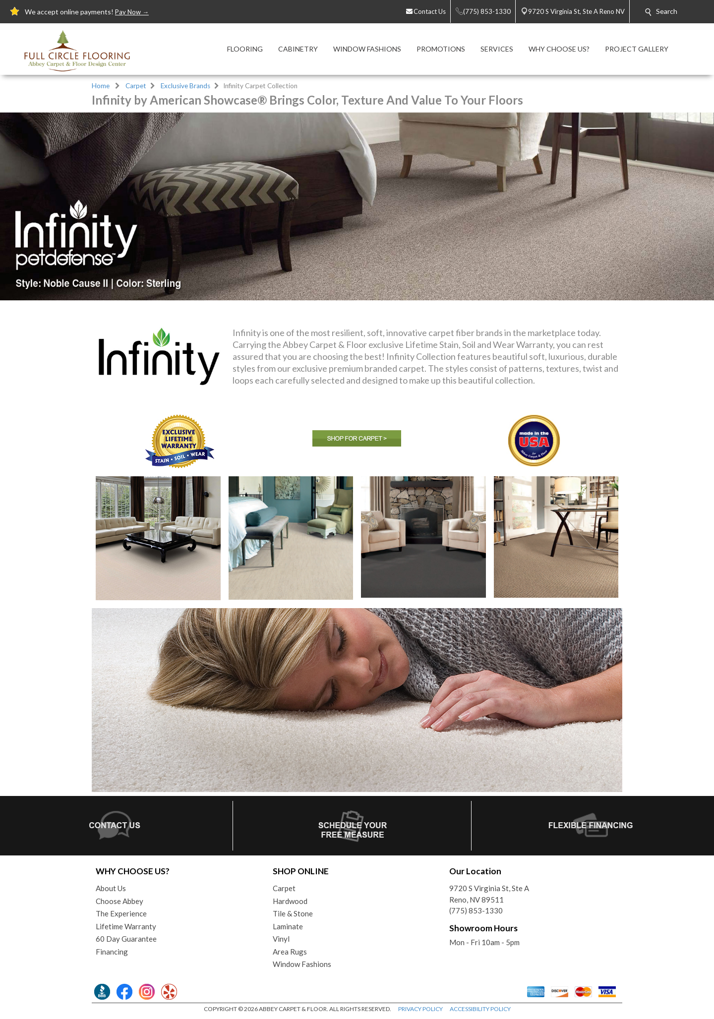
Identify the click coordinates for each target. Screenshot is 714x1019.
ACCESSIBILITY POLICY (480, 1009)
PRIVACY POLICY (420, 1009)
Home (101, 86)
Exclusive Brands (185, 86)
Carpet (135, 86)
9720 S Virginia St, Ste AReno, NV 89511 (489, 894)
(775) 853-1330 (476, 910)
